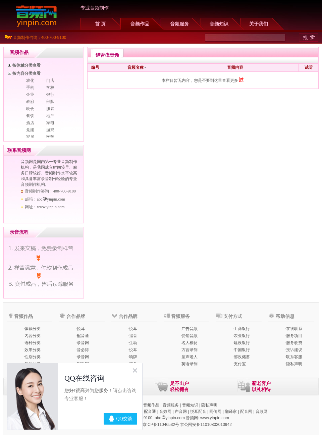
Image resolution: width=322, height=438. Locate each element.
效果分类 (32, 349)
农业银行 (242, 335)
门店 (50, 80)
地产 (50, 115)
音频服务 (179, 23)
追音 (133, 335)
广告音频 (189, 328)
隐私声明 (294, 364)
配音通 (83, 335)
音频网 (262, 411)
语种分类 (32, 342)
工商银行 (242, 328)
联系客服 (294, 356)
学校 (50, 87)
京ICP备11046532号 (161, 424)
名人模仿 (189, 342)
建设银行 (242, 342)
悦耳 (81, 328)
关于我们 (258, 23)
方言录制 (189, 349)
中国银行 (242, 349)
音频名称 (135, 67)
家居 (30, 136)
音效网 (165, 411)
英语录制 (189, 364)
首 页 (100, 23)
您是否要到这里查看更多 (219, 80)
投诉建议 (294, 349)
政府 (30, 101)
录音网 (83, 342)
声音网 (181, 411)
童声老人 (189, 356)
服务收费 (294, 342)
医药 (50, 136)
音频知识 (219, 23)
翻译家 (231, 411)
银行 (50, 94)
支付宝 (240, 364)
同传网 (215, 411)
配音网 (246, 411)
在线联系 (294, 328)
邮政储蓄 (242, 356)
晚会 (30, 108)
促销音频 (189, 335)
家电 (50, 122)
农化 (30, 80)
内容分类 (32, 335)
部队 (50, 101)
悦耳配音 (198, 411)
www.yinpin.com (214, 418)
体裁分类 (32, 328)
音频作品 (139, 23)
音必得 (83, 349)
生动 (133, 342)
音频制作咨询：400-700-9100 (39, 37)
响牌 (133, 356)
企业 (30, 94)
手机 (30, 87)
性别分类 (32, 356)
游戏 (50, 129)
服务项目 (294, 335)
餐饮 (30, 115)
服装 (50, 108)
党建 (30, 129)
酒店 (30, 122)
